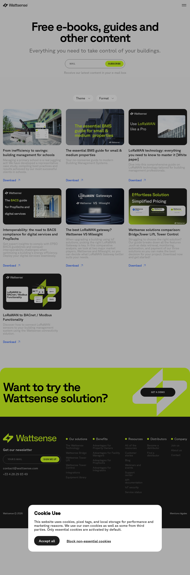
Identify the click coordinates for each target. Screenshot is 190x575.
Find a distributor (153, 454)
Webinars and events (133, 466)
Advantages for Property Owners (103, 446)
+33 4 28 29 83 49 (15, 474)
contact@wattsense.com (20, 468)
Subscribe (114, 63)
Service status (133, 492)
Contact (175, 455)
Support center (130, 473)
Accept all (47, 541)
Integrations (73, 472)
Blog (127, 460)
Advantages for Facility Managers (106, 454)
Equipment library (76, 477)
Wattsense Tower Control (76, 466)
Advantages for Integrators (102, 469)
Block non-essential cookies (89, 541)
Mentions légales (178, 513)
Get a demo (158, 392)
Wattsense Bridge (76, 453)
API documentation (133, 481)
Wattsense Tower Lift (76, 459)
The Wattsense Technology (74, 446)
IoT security (132, 487)
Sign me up (49, 459)
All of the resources (131, 446)
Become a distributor (153, 446)
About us (176, 450)
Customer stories (131, 454)
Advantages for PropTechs (102, 461)
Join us (175, 445)
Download (11, 180)
